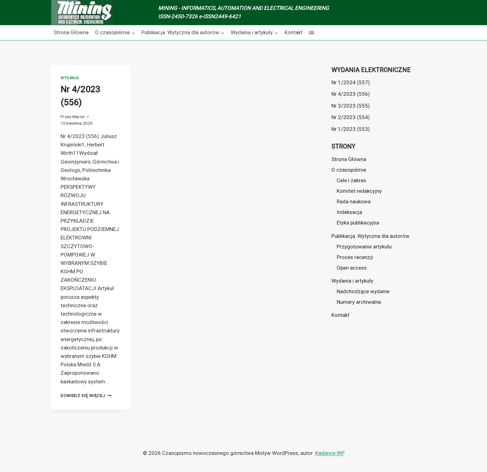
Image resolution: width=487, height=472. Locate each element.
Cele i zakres (351, 180)
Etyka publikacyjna (358, 223)
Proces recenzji (355, 257)
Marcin (78, 116)
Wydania (69, 78)
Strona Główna (71, 32)
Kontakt (293, 32)
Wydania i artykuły (352, 281)
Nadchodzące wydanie (363, 291)
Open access (352, 268)
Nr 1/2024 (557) (350, 82)
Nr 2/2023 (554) (350, 117)
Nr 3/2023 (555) (350, 106)
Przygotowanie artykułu (364, 246)
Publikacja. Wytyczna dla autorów (370, 236)
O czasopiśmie (348, 170)
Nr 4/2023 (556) (350, 94)
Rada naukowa (354, 201)
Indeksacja (349, 212)
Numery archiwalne (359, 302)
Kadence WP (329, 453)
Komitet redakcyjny (359, 191)
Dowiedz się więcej (86, 395)
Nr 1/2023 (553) (350, 129)
